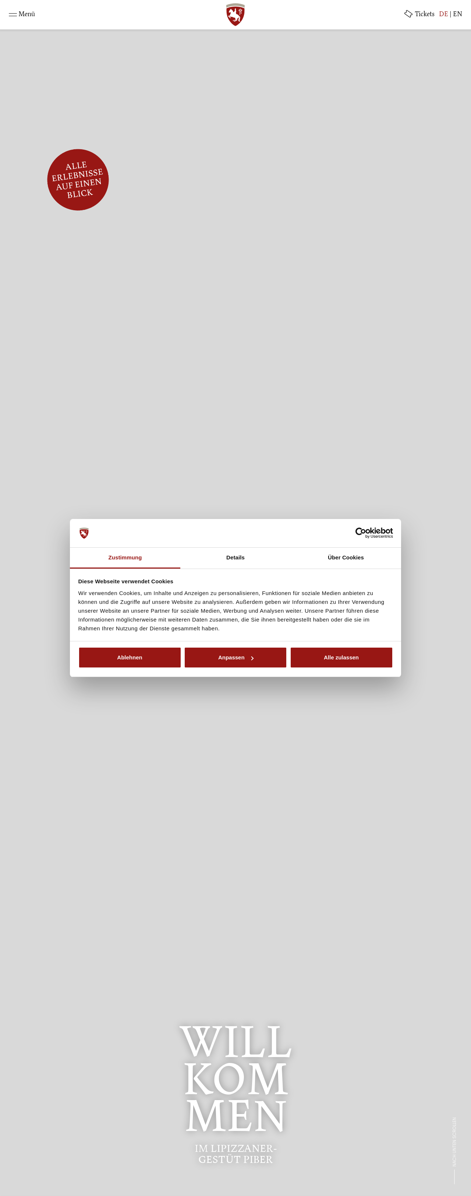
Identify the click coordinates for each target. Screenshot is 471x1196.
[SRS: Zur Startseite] (235, 14)
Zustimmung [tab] (125, 557)
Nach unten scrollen (454, 1142)
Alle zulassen (341, 657)
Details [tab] (235, 557)
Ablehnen (129, 657)
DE (443, 14)
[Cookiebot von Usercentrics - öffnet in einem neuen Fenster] (361, 533)
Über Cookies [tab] (346, 557)
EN (457, 14)
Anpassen (236, 657)
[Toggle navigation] (22, 14)
